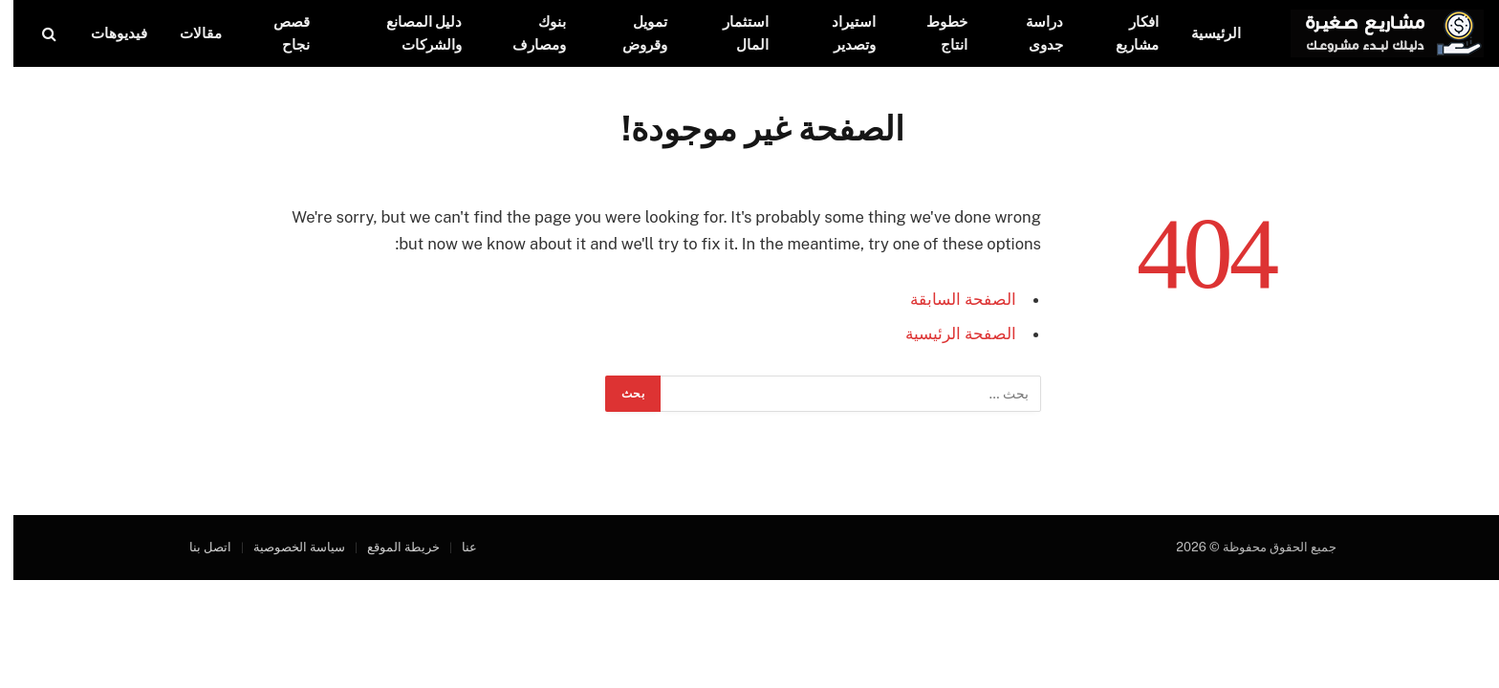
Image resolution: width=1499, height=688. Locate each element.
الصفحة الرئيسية (947, 333)
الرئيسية (1202, 33)
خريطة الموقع (390, 547)
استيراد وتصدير (840, 33)
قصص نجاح (278, 33)
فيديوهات (105, 33)
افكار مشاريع (1123, 33)
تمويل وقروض (631, 33)
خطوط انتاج (933, 33)
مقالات (187, 33)
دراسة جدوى (1031, 33)
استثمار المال (732, 33)
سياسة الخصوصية (286, 547)
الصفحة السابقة (950, 299)
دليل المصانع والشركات (411, 33)
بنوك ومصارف (526, 33)
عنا (456, 547)
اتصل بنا (197, 547)
